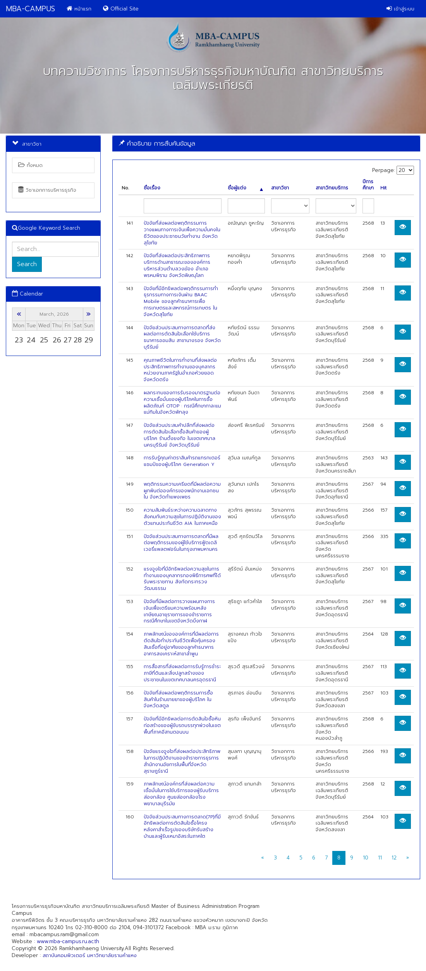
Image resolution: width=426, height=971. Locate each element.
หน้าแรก (79, 8)
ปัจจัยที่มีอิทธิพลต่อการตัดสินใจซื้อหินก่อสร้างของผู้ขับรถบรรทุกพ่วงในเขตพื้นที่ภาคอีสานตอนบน (182, 725)
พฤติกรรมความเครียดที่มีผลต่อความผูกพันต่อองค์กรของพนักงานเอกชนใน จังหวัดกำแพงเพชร (182, 491)
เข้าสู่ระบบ (400, 8)
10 (365, 857)
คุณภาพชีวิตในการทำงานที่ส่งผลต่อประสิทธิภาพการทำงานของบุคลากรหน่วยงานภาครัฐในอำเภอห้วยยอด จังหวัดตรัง (180, 370)
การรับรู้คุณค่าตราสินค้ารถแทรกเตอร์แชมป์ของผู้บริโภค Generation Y (182, 461)
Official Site (121, 8)
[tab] (266, 143)
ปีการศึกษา (368, 185)
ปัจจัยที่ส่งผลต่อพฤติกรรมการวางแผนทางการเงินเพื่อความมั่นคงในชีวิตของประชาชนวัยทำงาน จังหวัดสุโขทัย (182, 233)
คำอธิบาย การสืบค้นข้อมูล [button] (157, 143)
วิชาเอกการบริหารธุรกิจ (47, 190)
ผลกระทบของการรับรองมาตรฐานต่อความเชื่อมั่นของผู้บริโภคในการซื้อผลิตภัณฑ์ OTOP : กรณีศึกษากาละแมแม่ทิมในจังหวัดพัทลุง (182, 402)
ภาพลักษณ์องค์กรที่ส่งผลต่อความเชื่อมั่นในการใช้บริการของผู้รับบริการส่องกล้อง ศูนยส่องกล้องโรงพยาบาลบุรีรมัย (181, 793)
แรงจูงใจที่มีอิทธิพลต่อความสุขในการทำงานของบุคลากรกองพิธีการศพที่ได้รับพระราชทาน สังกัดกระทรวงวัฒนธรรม (182, 578)
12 (394, 857)
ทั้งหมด (30, 165)
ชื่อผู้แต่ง (245, 188)
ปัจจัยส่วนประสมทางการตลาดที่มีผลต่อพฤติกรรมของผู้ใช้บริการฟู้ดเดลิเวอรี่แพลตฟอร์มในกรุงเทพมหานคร (181, 543)
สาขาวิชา (280, 188)
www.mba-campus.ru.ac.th (68, 941)
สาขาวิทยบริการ (332, 188)
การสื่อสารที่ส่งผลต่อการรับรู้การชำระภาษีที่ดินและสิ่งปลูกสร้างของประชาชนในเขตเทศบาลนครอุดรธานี (182, 673)
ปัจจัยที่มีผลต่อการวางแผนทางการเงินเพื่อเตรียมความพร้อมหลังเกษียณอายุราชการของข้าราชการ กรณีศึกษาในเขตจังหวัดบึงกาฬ (179, 611)
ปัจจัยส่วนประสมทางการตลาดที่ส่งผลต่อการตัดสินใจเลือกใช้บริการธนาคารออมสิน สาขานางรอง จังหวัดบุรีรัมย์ (182, 337)
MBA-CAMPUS (30, 8)
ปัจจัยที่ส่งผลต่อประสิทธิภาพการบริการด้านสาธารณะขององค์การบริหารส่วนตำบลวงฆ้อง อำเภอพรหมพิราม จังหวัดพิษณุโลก (177, 265)
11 (380, 857)
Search (27, 264)
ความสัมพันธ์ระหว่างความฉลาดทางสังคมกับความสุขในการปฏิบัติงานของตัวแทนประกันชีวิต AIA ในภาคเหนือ (182, 517)
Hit (383, 188)
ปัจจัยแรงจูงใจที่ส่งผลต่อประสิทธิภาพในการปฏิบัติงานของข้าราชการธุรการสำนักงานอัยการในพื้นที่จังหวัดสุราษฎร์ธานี (182, 761)
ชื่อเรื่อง (152, 188)
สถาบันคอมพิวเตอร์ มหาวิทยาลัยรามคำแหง (90, 955)
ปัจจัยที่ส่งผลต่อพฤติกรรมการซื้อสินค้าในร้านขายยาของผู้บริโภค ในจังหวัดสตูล (178, 699)
